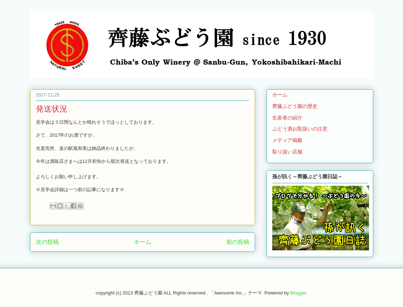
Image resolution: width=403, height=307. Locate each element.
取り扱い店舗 (287, 152)
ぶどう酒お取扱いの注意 (299, 129)
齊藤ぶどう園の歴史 (294, 106)
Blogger (298, 293)
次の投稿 (47, 242)
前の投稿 (237, 242)
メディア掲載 (287, 140)
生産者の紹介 (287, 118)
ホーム (142, 242)
